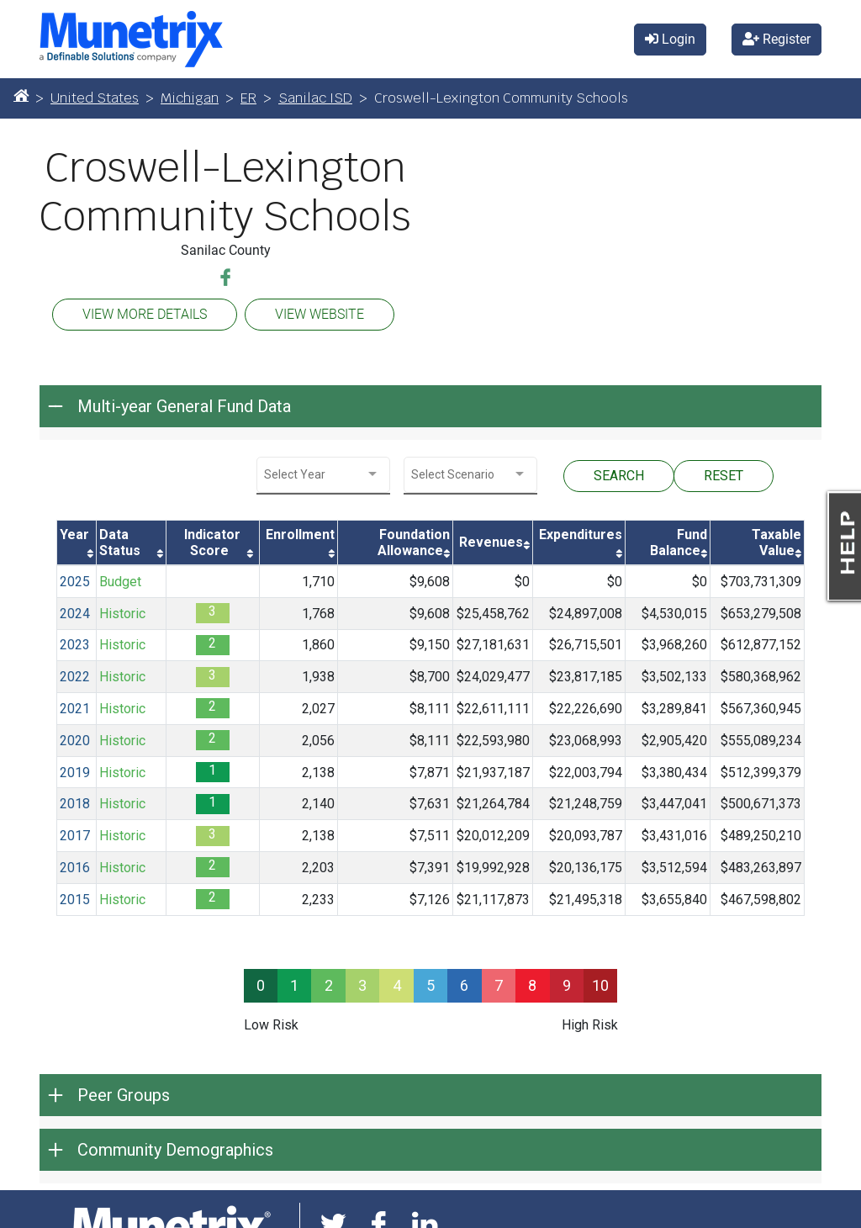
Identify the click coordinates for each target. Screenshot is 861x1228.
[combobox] (323, 475)
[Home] (21, 95)
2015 (75, 900)
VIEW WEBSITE (319, 314)
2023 (75, 645)
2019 (75, 773)
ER (248, 98)
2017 (75, 836)
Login (670, 39)
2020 (75, 741)
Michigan (190, 98)
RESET (723, 476)
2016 (75, 868)
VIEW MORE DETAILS (144, 314)
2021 (75, 709)
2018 (75, 804)
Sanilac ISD (315, 98)
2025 (75, 582)
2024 (75, 614)
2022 (75, 677)
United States (94, 98)
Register (776, 39)
